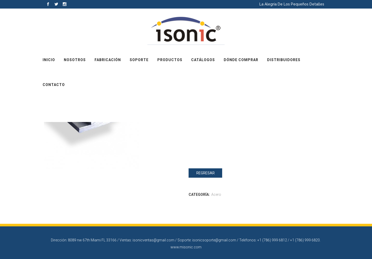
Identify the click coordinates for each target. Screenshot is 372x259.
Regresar (205, 173)
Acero (216, 194)
